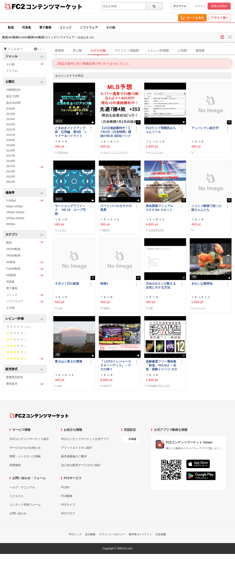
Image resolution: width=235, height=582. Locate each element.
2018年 (10, 150)
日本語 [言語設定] (132, 439)
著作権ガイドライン (140, 534)
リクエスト (17, 496)
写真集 (26, 27)
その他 (110, 27)
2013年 (10, 176)
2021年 (10, 134)
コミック (65, 27)
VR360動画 (13, 255)
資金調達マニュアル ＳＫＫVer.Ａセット (161, 207)
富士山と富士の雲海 (68, 361)
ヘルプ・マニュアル (22, 487)
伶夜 (151, 308)
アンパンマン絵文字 (205, 128)
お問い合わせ (18, 513)
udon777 (107, 385)
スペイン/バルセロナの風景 (116, 207)
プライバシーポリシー (112, 534)
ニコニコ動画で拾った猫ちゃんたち (206, 207)
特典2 (104, 283)
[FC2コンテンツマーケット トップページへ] (39, 416)
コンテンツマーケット (54, 6)
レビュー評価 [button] (24, 319)
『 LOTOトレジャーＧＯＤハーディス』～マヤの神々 (115, 365)
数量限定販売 (14, 377)
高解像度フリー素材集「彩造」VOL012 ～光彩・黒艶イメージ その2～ (161, 365)
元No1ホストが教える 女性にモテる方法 (162, 285)
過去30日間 (13, 102)
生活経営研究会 (156, 230)
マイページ (179, 6)
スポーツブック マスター (115, 152)
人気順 (182, 50)
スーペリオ (199, 308)
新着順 (59, 50)
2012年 (10, 181)
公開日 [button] (24, 82)
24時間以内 (13, 89)
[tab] (144, 50)
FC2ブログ (68, 513)
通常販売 (25, 384)
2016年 (10, 161)
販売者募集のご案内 (74, 456)
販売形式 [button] (24, 369)
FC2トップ (75, 534)
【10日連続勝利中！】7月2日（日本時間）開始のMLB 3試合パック (115, 132)
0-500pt (25, 200)
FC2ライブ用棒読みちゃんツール (161, 130)
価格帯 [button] (24, 193)
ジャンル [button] (24, 56)
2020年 (10, 140)
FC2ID (65, 487)
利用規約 (15, 465)
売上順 (77, 50)
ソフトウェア (89, 27)
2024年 (10, 119)
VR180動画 (13, 249)
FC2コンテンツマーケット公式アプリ (85, 439)
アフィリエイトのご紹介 (76, 447)
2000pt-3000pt (15, 218)
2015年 (25, 166)
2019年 (10, 145)
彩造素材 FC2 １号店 (159, 385)
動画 (11, 27)
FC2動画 (66, 496)
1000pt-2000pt (15, 212)
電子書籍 (45, 27)
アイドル (11, 70)
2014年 (10, 171)
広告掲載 (161, 534)
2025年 (10, 114)
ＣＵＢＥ (62, 230)
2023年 (10, 124)
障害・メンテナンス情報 (25, 456)
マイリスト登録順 (126, 50)
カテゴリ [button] (24, 235)
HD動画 (25, 275)
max (60, 385)
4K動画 (25, 262)
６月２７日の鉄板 (67, 283)
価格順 (200, 50)
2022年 (10, 129)
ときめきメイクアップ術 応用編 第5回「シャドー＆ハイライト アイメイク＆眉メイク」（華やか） (71, 132)
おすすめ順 (98, 50)
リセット (40, 48)
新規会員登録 (219, 6)
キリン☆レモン (156, 152)
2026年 (10, 108)
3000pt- (11, 224)
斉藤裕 (106, 308)
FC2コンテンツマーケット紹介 (29, 439)
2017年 (10, 155)
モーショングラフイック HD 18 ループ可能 (70, 209)
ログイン (200, 6)
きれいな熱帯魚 (202, 283)
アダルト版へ (220, 17)
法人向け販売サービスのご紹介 (81, 465)
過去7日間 (12, 96)
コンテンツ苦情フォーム (25, 504)
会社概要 (90, 534)
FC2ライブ (68, 504)
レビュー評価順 (158, 50)
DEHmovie (63, 152)
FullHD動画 (25, 269)
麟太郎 (106, 230)
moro (60, 308)
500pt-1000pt (14, 206)
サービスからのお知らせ (25, 447)
